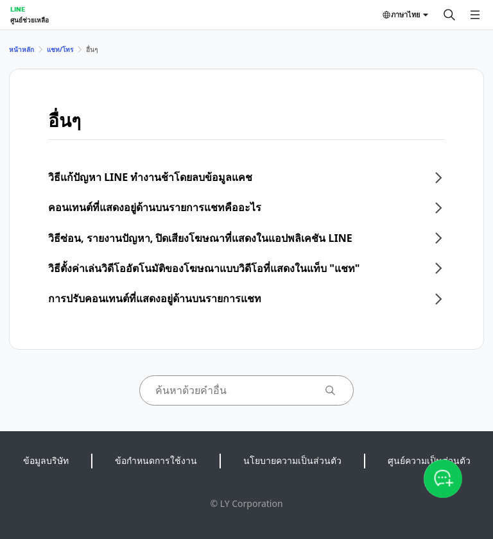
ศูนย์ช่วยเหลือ (29, 19)
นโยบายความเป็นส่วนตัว (292, 460)
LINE (17, 8)
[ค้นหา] (449, 15)
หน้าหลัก (21, 49)
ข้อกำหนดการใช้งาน (156, 460)
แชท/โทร (60, 49)
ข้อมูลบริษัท (46, 460)
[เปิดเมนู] (475, 15)
